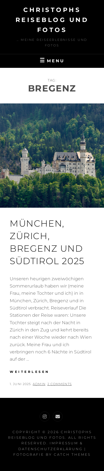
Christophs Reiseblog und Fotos (52, 20)
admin (39, 384)
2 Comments (59, 384)
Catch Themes (72, 454)
